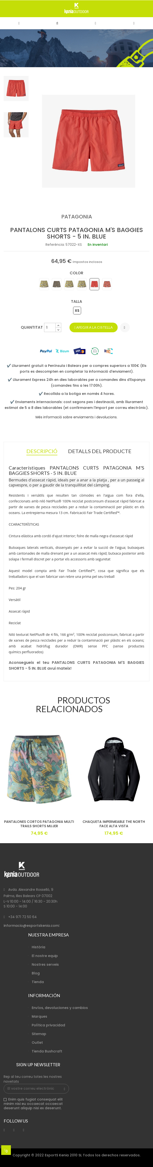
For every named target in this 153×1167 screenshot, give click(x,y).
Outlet (37, 1042)
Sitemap (39, 1033)
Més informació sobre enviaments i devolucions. (76, 417)
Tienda (38, 981)
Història (38, 947)
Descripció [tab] (41, 451)
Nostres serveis (45, 964)
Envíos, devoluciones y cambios (60, 1007)
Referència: (55, 244)
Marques (39, 1016)
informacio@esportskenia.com (31, 925)
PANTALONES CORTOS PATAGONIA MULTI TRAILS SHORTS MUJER (39, 823)
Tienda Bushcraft (47, 1051)
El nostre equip (45, 955)
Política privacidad (48, 1025)
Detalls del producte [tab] (99, 451)
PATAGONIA (76, 216)
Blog (36, 973)
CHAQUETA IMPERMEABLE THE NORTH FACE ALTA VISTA (114, 823)
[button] (57, 23)
